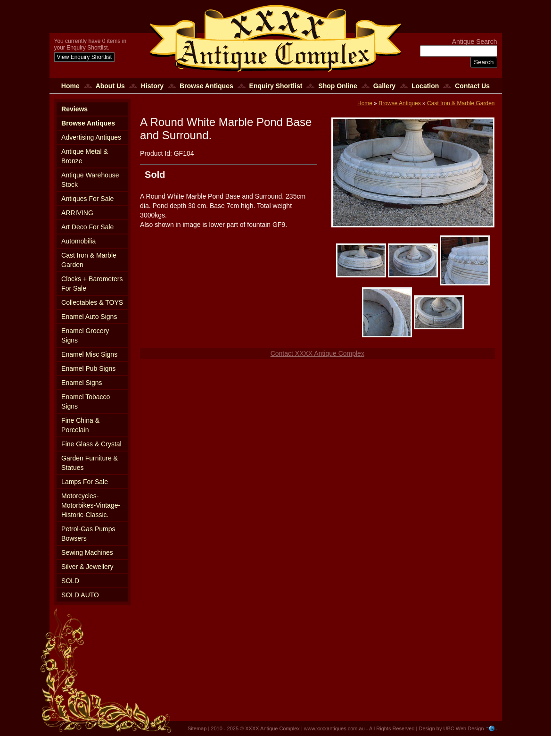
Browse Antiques (206, 86)
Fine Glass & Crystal (91, 444)
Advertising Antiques (91, 137)
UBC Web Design (464, 728)
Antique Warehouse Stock (90, 179)
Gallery (384, 86)
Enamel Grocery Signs (85, 335)
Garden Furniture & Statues (89, 462)
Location (425, 86)
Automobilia (78, 241)
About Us (110, 86)
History (152, 86)
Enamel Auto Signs (89, 316)
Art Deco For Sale (87, 227)
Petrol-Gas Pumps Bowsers (88, 533)
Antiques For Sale (87, 198)
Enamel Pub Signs (88, 368)
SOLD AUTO (80, 595)
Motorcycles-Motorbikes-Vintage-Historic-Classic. (90, 505)
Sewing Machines (87, 552)
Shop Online (337, 86)
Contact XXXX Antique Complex (317, 353)
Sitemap (197, 728)
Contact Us (472, 86)
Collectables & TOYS (92, 302)
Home (70, 86)
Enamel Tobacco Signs (85, 401)
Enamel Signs (81, 382)
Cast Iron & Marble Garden (88, 259)
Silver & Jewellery (87, 566)
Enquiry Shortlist (276, 86)
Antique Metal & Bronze (84, 156)
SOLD (70, 581)
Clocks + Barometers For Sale (92, 283)
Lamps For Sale (84, 481)
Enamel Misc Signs (89, 354)
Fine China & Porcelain (80, 425)
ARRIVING (77, 213)
